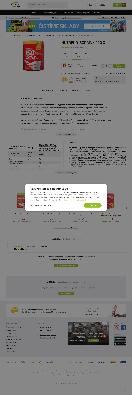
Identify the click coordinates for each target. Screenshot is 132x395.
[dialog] (66, 197)
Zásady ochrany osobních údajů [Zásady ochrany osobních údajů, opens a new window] (75, 200)
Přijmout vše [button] (92, 205)
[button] (41, 205)
